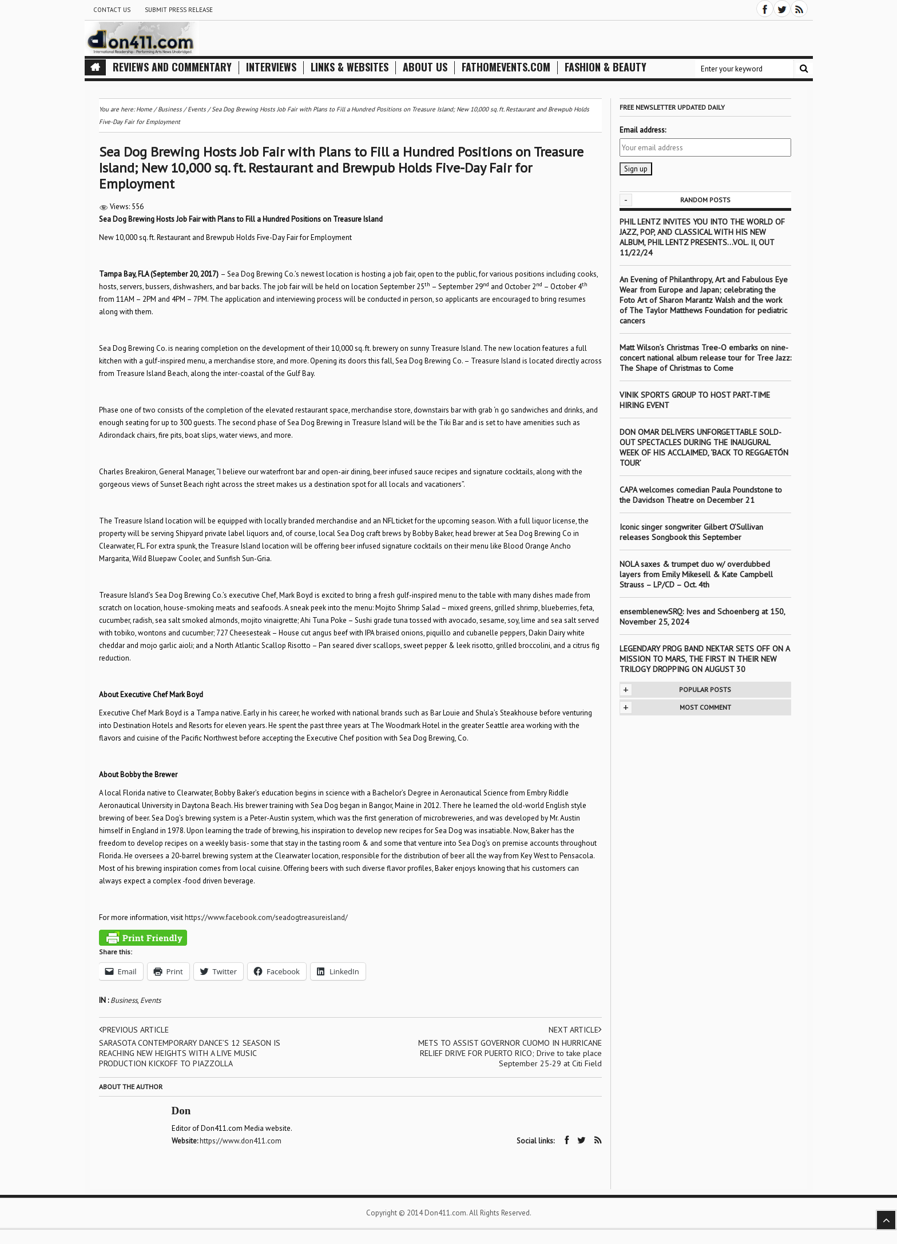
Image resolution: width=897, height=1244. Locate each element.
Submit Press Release (179, 10)
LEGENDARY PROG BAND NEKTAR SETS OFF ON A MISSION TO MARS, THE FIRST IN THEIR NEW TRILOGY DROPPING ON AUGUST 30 (704, 658)
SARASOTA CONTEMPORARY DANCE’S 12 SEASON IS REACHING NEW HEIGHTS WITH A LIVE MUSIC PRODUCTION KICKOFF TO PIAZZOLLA (189, 1053)
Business (123, 1000)
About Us (425, 67)
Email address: (643, 130)
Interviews (271, 67)
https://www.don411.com (240, 1141)
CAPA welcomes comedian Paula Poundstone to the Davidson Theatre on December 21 (701, 495)
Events (150, 1000)
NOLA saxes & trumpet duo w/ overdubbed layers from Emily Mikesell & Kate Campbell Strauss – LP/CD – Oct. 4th (696, 574)
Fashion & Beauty (605, 67)
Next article (575, 1030)
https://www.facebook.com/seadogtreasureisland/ (266, 917)
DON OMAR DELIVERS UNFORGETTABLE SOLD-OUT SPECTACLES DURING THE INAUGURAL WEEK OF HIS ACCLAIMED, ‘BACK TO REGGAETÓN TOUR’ (704, 447)
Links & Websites (349, 67)
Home (144, 109)
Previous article (134, 1030)
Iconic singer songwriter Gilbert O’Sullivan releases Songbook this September (691, 532)
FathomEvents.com (506, 67)
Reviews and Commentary (172, 67)
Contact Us (111, 10)
